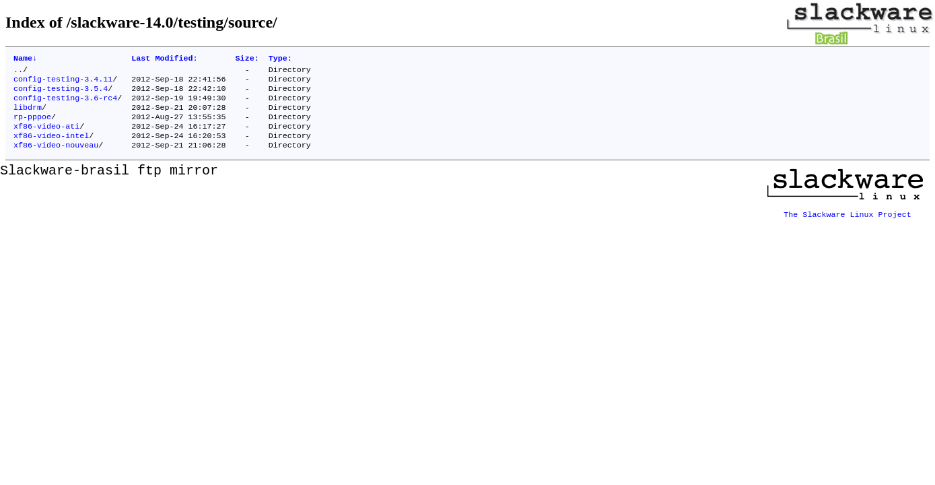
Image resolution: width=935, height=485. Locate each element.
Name (25, 59)
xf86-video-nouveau (55, 158)
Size (247, 59)
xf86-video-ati (46, 136)
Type (280, 59)
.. (18, 72)
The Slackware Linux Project (847, 223)
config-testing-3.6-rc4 (65, 104)
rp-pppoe (32, 126)
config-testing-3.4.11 (62, 82)
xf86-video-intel (51, 147)
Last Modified (164, 59)
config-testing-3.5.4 (60, 93)
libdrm (27, 115)
